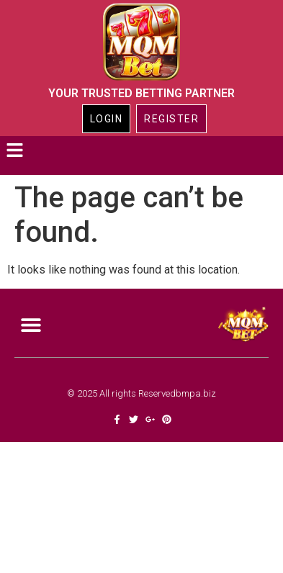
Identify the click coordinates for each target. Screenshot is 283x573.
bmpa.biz (196, 393)
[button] (14, 152)
